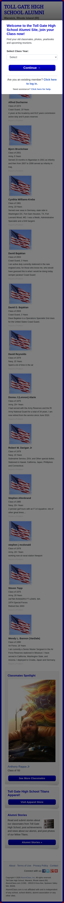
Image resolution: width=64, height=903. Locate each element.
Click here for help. (41, 89)
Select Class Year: (18, 51)
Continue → (32, 68)
